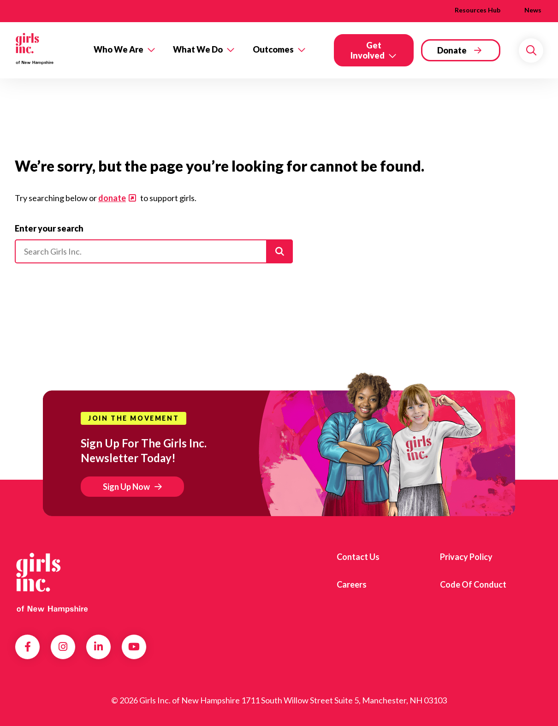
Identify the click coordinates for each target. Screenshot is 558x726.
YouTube (133, 646)
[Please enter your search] (154, 251)
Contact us (358, 557)
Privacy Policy (466, 557)
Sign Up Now (126, 487)
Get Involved (367, 50)
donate (112, 198)
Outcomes (273, 49)
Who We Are (118, 49)
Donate (452, 50)
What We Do (198, 49)
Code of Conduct (473, 584)
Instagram (63, 646)
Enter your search (49, 228)
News (532, 10)
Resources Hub (477, 10)
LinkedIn (98, 646)
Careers (352, 584)
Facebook (28, 646)
